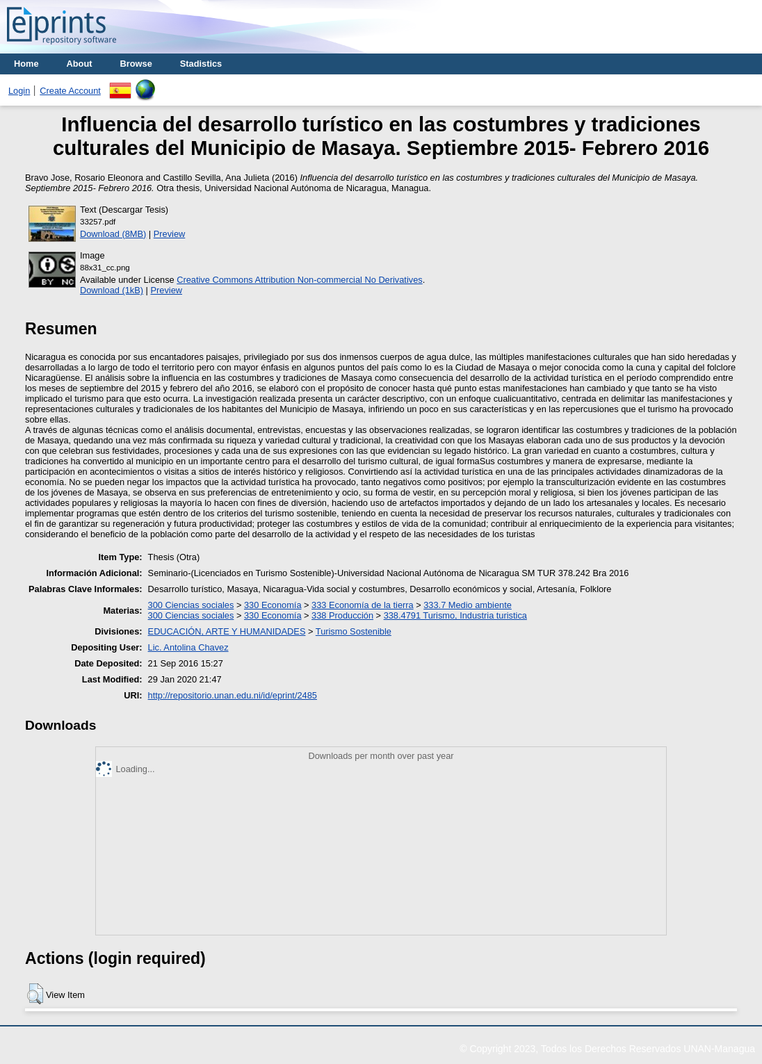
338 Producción (342, 615)
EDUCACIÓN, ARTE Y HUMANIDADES (227, 631)
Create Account (70, 90)
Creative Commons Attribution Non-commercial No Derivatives (299, 280)
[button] (35, 993)
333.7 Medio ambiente (467, 605)
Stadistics (201, 63)
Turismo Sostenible (353, 631)
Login (19, 90)
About (79, 63)
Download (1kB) (111, 290)
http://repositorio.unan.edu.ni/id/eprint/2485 (232, 695)
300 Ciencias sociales (191, 605)
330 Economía (273, 605)
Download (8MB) (113, 234)
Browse (136, 63)
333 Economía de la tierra (362, 605)
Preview (170, 234)
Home (26, 63)
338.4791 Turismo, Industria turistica (455, 615)
